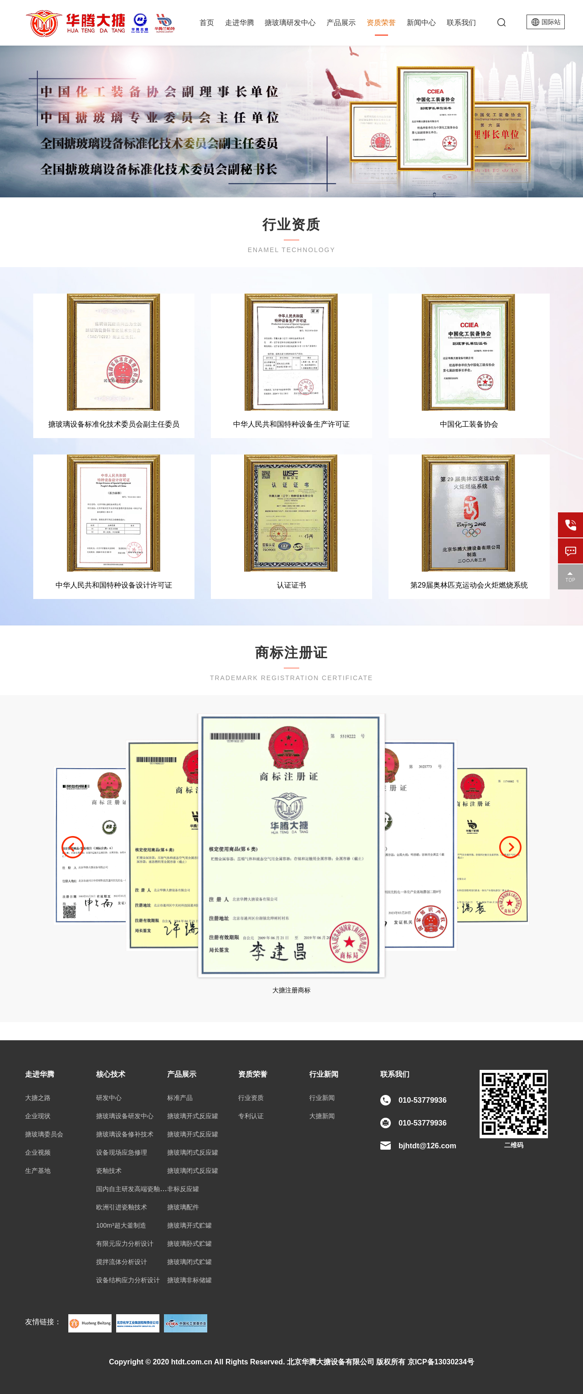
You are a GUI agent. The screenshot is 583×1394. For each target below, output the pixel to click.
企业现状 (38, 1116)
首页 (206, 22)
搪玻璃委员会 (44, 1134)
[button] (72, 847)
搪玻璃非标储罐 (189, 1280)
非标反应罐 (183, 1189)
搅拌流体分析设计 (121, 1261)
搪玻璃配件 (183, 1207)
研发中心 (109, 1097)
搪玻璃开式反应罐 (192, 1116)
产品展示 (341, 22)
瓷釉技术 (109, 1170)
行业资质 (251, 1097)
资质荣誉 (381, 22)
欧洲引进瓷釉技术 (121, 1207)
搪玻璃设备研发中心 (124, 1116)
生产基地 (38, 1170)
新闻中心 (421, 22)
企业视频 (38, 1152)
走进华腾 (239, 22)
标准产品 (180, 1097)
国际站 (551, 22)
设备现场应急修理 (121, 1152)
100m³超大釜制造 (121, 1225)
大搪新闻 (322, 1116)
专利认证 (251, 1116)
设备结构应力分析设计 (128, 1280)
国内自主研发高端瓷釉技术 (134, 1189)
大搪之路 (38, 1097)
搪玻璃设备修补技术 (124, 1134)
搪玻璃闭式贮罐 (189, 1261)
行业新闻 (322, 1097)
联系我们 (461, 22)
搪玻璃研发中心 (290, 22)
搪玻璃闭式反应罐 (192, 1152)
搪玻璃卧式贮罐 (189, 1243)
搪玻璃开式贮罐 (189, 1225)
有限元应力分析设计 (124, 1243)
